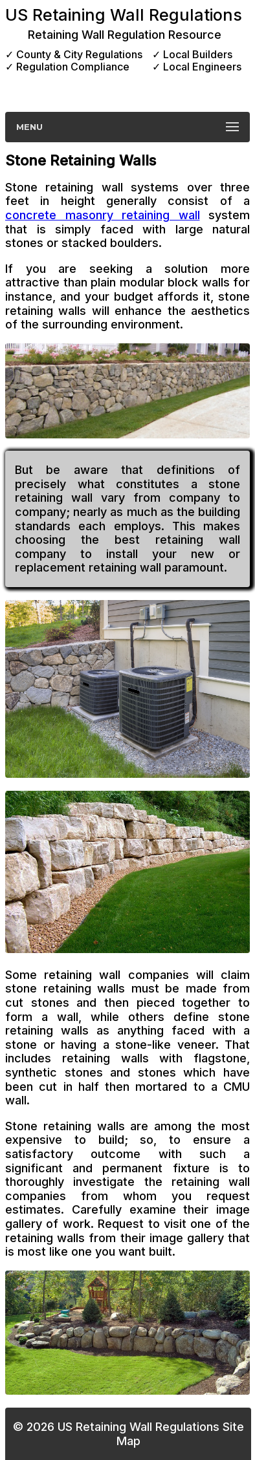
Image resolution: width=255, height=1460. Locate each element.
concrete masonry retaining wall (102, 215)
